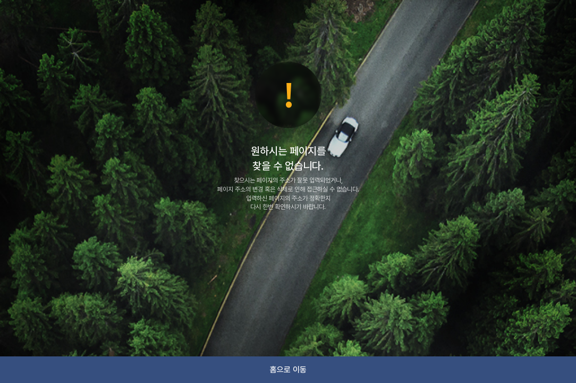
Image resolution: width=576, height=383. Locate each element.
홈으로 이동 (288, 369)
